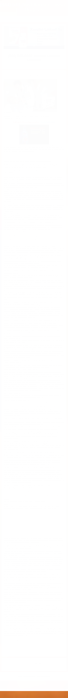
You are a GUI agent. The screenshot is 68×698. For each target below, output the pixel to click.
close (1, 0)
